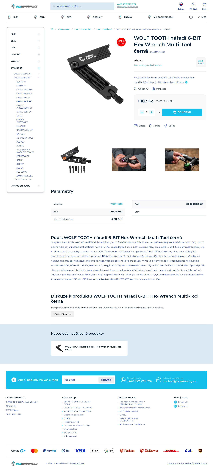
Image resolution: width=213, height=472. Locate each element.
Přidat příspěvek (62, 314)
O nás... (123, 415)
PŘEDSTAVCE (22, 156)
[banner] (24, 6)
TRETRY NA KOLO (22, 180)
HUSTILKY (21, 126)
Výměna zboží (70, 429)
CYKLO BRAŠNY (24, 93)
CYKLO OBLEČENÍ (22, 74)
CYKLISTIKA (63, 29)
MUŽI (13, 34)
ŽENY (13, 41)
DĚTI (13, 47)
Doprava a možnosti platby (77, 425)
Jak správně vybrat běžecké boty (135, 408)
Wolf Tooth (201, 62)
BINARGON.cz (200, 463)
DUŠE (19, 116)
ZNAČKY (15, 61)
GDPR (67, 418)
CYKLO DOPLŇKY (83, 29)
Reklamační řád (71, 422)
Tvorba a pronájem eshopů (180, 463)
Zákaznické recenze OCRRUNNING (129, 419)
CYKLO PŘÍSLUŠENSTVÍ (24, 106)
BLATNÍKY (21, 82)
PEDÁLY (20, 142)
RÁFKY (19, 160)
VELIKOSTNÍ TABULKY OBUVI (78, 408)
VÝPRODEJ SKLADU (20, 186)
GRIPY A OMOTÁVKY (22, 120)
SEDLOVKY (21, 172)
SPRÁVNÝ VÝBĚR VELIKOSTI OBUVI (77, 403)
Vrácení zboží (70, 432)
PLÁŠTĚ (20, 146)
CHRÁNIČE (21, 86)
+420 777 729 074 (126, 4)
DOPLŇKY (16, 54)
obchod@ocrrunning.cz (127, 7)
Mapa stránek (77, 463)
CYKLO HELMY (23, 97)
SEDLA (19, 168)
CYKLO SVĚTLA (23, 112)
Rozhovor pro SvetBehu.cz (132, 424)
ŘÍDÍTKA (20, 164)
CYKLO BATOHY (24, 89)
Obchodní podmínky (74, 415)
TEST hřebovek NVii (129, 411)
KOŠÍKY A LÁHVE (24, 130)
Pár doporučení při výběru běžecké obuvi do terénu (132, 403)
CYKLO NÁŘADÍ (104, 29)
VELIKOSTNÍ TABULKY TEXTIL (78, 411)
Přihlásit (106, 380)
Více (182, 82)
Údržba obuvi (70, 436)
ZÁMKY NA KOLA (24, 176)
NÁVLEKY (20, 134)
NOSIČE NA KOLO (25, 138)
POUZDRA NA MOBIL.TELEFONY (25, 151)
